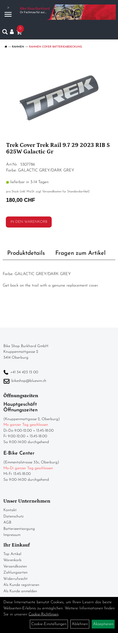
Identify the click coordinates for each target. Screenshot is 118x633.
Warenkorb (12, 560)
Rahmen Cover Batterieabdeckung (55, 47)
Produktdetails (26, 253)
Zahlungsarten (15, 572)
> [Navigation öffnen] (8, 11)
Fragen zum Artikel (80, 253)
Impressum (11, 535)
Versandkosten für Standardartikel (65, 191)
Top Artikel (12, 554)
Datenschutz (13, 516)
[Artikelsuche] (5, 33)
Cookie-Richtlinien (43, 614)
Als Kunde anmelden (20, 591)
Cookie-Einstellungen (49, 624)
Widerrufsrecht (15, 579)
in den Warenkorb (28, 222)
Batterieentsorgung (19, 529)
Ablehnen (80, 624)
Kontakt (10, 510)
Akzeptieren (103, 624)
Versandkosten (15, 566)
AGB (7, 522)
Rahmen (18, 47)
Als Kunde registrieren (21, 585)
